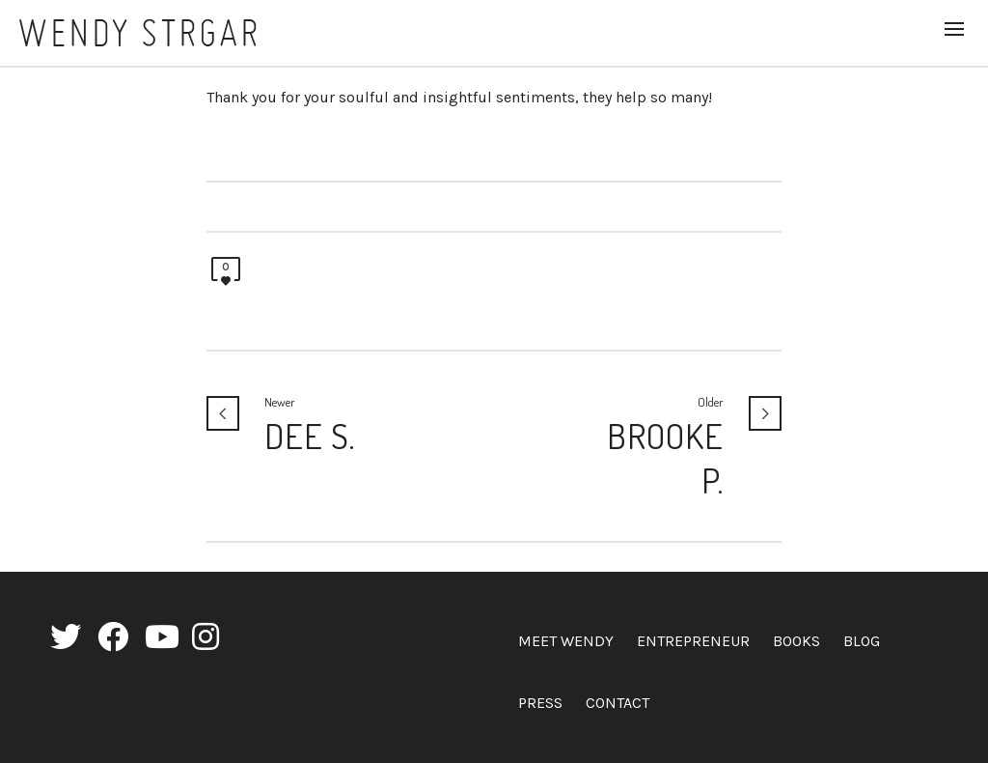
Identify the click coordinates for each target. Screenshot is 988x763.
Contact (617, 702)
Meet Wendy (566, 641)
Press (540, 702)
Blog (861, 641)
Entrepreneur (693, 641)
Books (796, 641)
